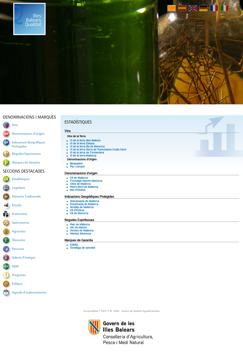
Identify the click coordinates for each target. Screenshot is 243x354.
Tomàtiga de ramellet (82, 247)
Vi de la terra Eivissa (82, 143)
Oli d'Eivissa (77, 210)
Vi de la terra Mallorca (83, 155)
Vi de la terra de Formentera (87, 152)
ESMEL (74, 244)
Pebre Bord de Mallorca (84, 186)
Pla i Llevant (77, 166)
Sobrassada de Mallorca (84, 201)
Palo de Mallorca (80, 224)
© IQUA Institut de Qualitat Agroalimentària (134, 311)
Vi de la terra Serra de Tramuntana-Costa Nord (98, 149)
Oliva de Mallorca (80, 183)
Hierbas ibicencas (80, 233)
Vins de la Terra (76, 136)
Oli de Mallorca (79, 177)
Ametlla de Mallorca (82, 207)
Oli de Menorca (79, 213)
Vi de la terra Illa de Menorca (87, 146)
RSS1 (104, 311)
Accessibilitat (91, 311)
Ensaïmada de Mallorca (84, 204)
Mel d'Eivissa (77, 189)
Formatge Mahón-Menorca (86, 180)
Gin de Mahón (78, 227)
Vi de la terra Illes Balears (85, 140)
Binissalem (76, 163)
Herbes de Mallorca (81, 230)
